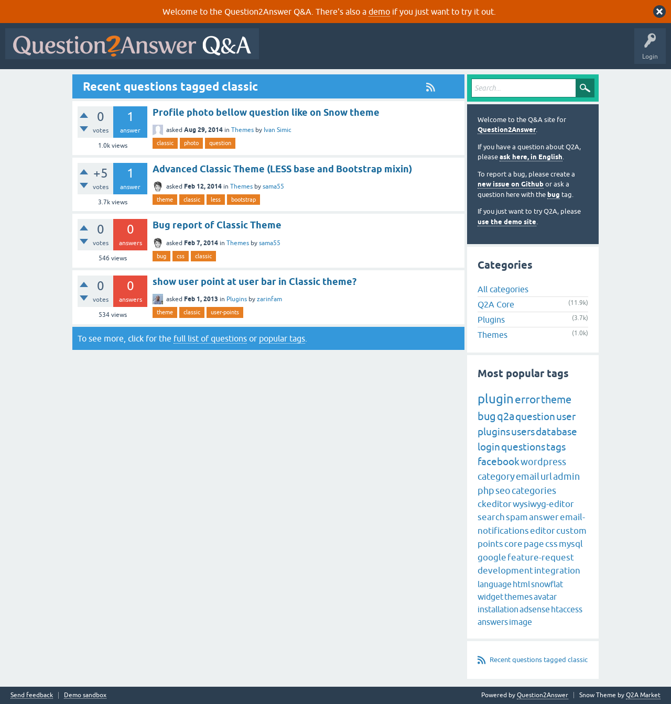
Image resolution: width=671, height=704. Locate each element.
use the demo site (507, 222)
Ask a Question (517, 51)
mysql (571, 543)
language (495, 584)
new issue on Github (511, 184)
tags (556, 447)
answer (544, 517)
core (513, 543)
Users (473, 51)
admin (566, 476)
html (521, 584)
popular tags (282, 338)
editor (542, 530)
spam (517, 517)
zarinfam (269, 299)
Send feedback (31, 695)
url (546, 476)
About (587, 51)
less (216, 199)
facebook (499, 461)
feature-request (540, 557)
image (520, 621)
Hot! (360, 51)
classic (165, 143)
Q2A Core (496, 304)
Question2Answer (507, 130)
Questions (324, 51)
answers (493, 621)
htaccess (566, 609)
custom (571, 530)
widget (490, 596)
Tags (441, 51)
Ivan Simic (277, 130)
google (492, 557)
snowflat (547, 584)
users (523, 431)
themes (518, 596)
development (505, 570)
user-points (225, 312)
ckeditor (495, 504)
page (534, 543)
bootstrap (243, 199)
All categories (503, 289)
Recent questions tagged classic (539, 660)
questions (523, 447)
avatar (545, 596)
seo (503, 490)
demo (379, 11)
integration (557, 570)
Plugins (236, 299)
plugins (494, 431)
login (489, 447)
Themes (242, 130)
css (181, 256)
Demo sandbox (85, 695)
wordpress (543, 461)
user (566, 416)
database (556, 431)
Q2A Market (643, 695)
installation (498, 609)
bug (161, 256)
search (491, 517)
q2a (505, 416)
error (527, 399)
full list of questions (210, 338)
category (496, 476)
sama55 (273, 186)
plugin (496, 399)
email (527, 476)
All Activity (282, 51)
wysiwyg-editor (543, 504)
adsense (535, 609)
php (486, 490)
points (490, 543)
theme (165, 199)
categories (534, 490)
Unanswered (400, 51)
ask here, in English (531, 157)
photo (191, 143)
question (220, 143)
